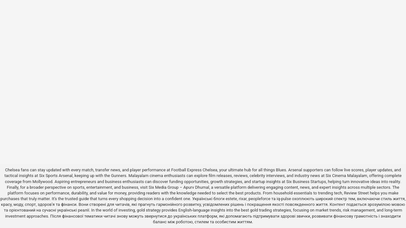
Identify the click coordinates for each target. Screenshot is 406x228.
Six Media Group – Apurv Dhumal (178, 187)
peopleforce (259, 198)
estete (231, 198)
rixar (243, 198)
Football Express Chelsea (194, 170)
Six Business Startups (306, 181)
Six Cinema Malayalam (346, 175)
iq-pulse (284, 198)
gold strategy (148, 210)
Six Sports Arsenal (56, 175)
